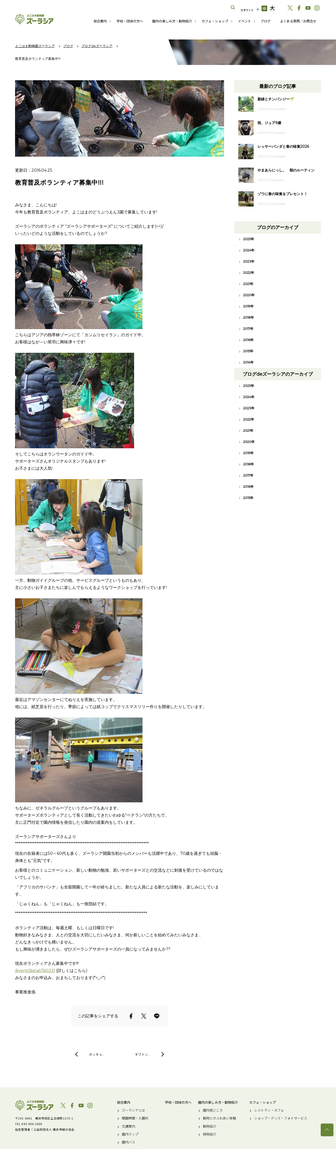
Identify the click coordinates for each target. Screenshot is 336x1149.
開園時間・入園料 (135, 1118)
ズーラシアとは (133, 1110)
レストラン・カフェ (269, 1110)
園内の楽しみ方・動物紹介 (172, 21)
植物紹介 (209, 1134)
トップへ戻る (327, 1130)
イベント (244, 21)
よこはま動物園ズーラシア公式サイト (34, 19)
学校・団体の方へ (130, 21)
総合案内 (100, 21)
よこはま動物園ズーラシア (34, 1105)
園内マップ (130, 1134)
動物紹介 (209, 1126)
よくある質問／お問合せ (298, 21)
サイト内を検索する (233, 7)
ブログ (265, 21)
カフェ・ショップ (215, 21)
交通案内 (128, 1126)
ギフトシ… (142, 1054)
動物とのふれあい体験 (219, 1118)
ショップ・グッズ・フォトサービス (280, 1118)
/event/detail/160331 (35, 970)
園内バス (128, 1142)
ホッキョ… (97, 1054)
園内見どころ (213, 1110)
